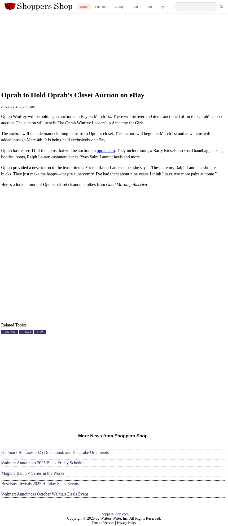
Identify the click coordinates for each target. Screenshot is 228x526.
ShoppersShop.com (114, 514)
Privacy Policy (126, 523)
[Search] (221, 6)
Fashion (100, 7)
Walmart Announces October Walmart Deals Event (44, 494)
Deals (84, 7)
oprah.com (106, 150)
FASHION (9, 331)
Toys (162, 7)
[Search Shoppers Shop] (196, 6)
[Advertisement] (114, 51)
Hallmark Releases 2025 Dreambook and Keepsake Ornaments (55, 452)
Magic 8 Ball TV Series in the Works (32, 473)
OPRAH (26, 331)
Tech (148, 7)
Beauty (118, 7)
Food (134, 7)
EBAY (40, 331)
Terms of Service (103, 523)
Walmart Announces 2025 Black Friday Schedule (43, 463)
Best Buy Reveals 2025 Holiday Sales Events (40, 483)
